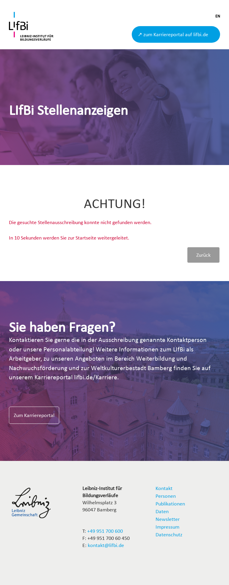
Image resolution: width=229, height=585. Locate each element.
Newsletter (168, 519)
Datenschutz (169, 534)
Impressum (167, 526)
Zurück (203, 255)
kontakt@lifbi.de (106, 545)
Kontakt (164, 488)
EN (217, 16)
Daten (162, 511)
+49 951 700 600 (105, 531)
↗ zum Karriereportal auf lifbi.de (173, 34)
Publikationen (170, 503)
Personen (166, 496)
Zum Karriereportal (34, 415)
